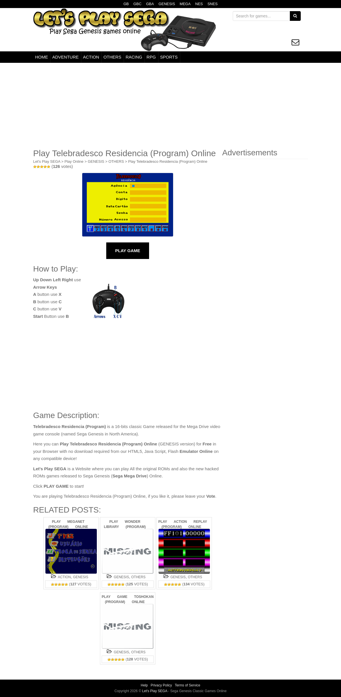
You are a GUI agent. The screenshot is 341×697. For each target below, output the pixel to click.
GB (126, 4)
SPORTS (169, 57)
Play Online (74, 161)
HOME (41, 57)
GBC (137, 4)
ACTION (91, 57)
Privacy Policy (161, 685)
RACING (134, 57)
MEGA (185, 4)
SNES (212, 4)
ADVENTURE (65, 57)
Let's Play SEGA (46, 161)
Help (144, 685)
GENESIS (167, 4)
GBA (150, 4)
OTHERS (112, 57)
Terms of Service (187, 685)
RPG (151, 57)
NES (199, 4)
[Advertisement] (170, 106)
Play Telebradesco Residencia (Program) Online (167, 161)
